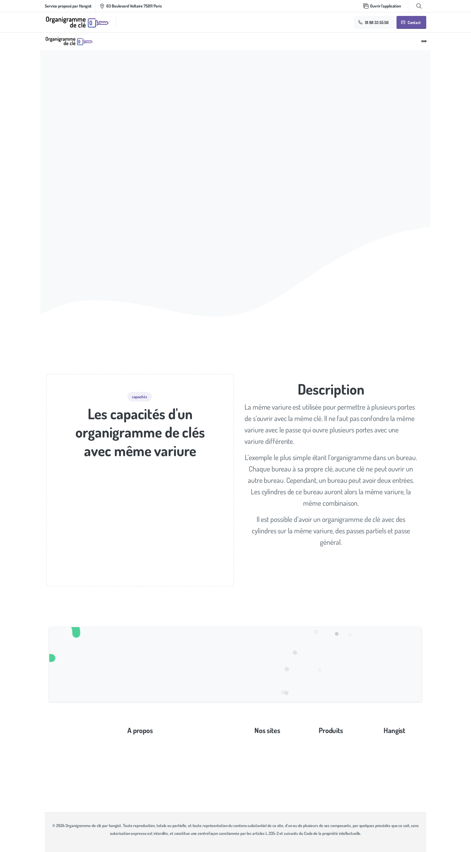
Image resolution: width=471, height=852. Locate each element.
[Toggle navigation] (423, 41)
